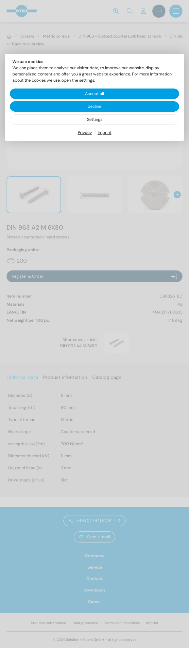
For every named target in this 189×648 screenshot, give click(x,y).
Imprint (105, 132)
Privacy (85, 132)
